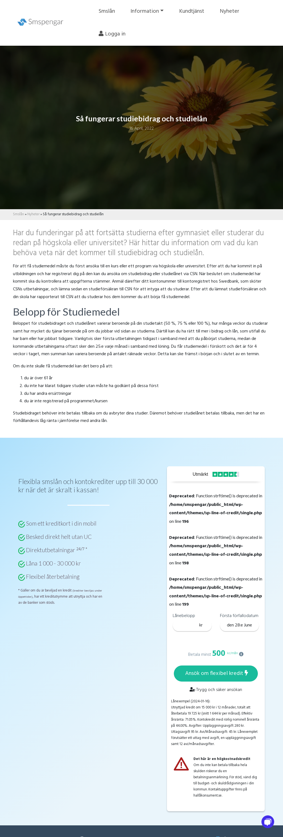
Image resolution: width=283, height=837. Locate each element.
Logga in (115, 34)
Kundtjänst (195, 11)
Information (148, 11)
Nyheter (233, 11)
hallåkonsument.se (207, 795)
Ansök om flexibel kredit (216, 673)
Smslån (110, 11)
